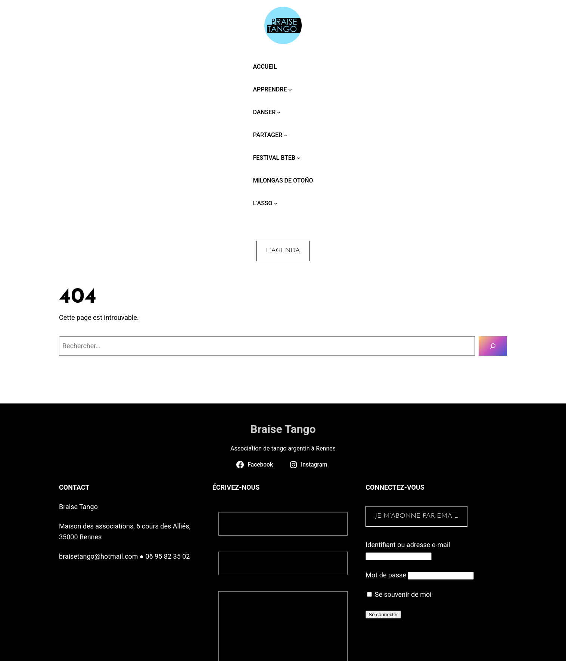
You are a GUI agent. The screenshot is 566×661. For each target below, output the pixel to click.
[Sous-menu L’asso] (276, 203)
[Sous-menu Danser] (279, 112)
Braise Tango (282, 429)
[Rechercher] (493, 346)
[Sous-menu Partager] (285, 135)
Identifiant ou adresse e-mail (408, 545)
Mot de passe (386, 575)
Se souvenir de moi (399, 594)
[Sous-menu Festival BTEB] (299, 158)
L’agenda (283, 250)
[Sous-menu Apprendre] (290, 89)
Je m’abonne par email (416, 516)
